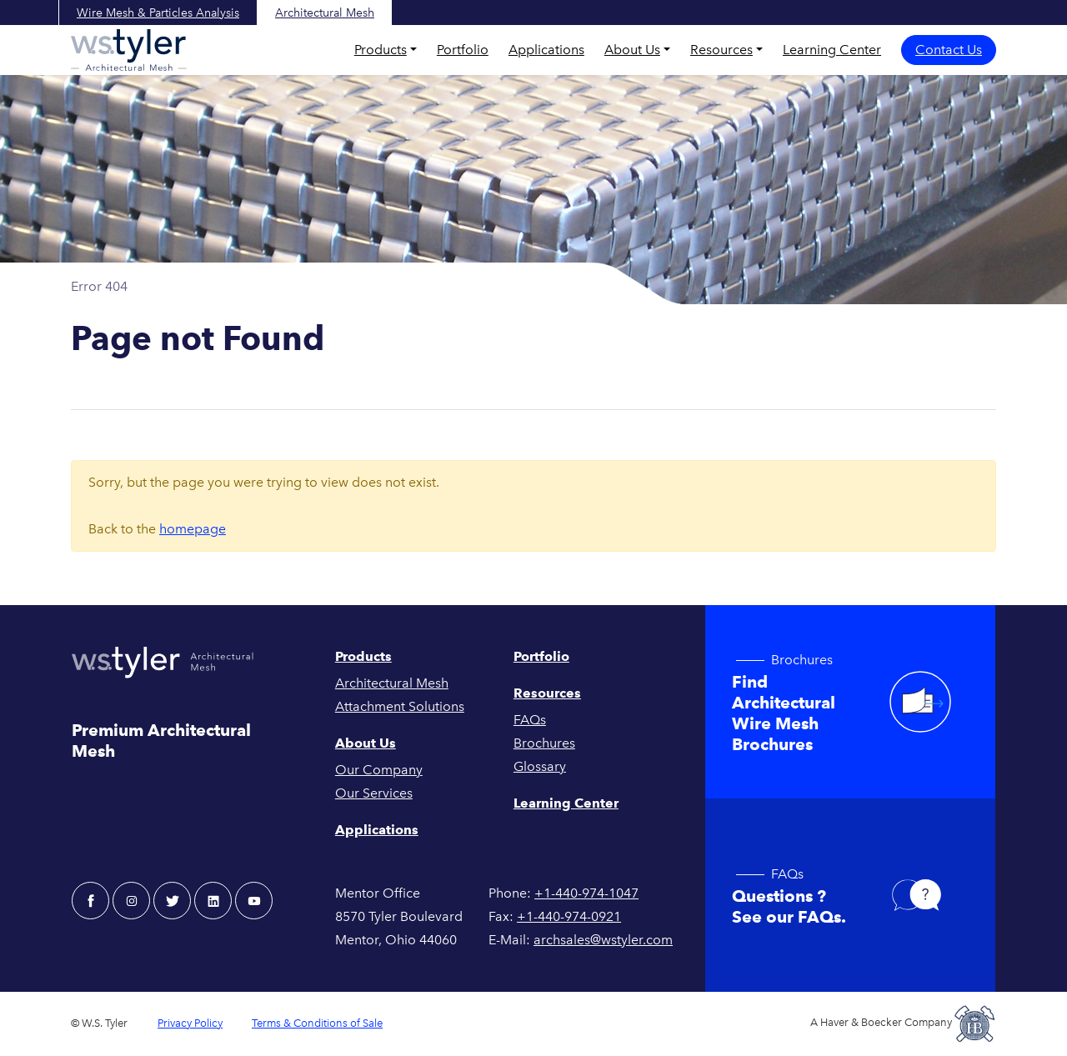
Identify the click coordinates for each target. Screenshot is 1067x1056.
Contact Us (948, 50)
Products (380, 50)
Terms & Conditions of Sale (317, 1023)
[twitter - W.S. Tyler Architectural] (172, 900)
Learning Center (832, 50)
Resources (721, 50)
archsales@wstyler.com (603, 940)
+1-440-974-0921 (569, 916)
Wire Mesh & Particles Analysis (158, 13)
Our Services (374, 793)
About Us (632, 50)
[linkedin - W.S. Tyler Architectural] (213, 900)
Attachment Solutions (399, 706)
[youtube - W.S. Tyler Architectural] (254, 900)
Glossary (539, 766)
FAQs (529, 720)
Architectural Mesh (324, 13)
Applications (546, 50)
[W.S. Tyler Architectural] (129, 50)
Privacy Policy (190, 1023)
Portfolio (462, 50)
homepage (192, 529)
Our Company (379, 770)
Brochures (544, 743)
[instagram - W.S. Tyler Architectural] (131, 900)
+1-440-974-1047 (586, 893)
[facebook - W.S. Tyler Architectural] (90, 900)
